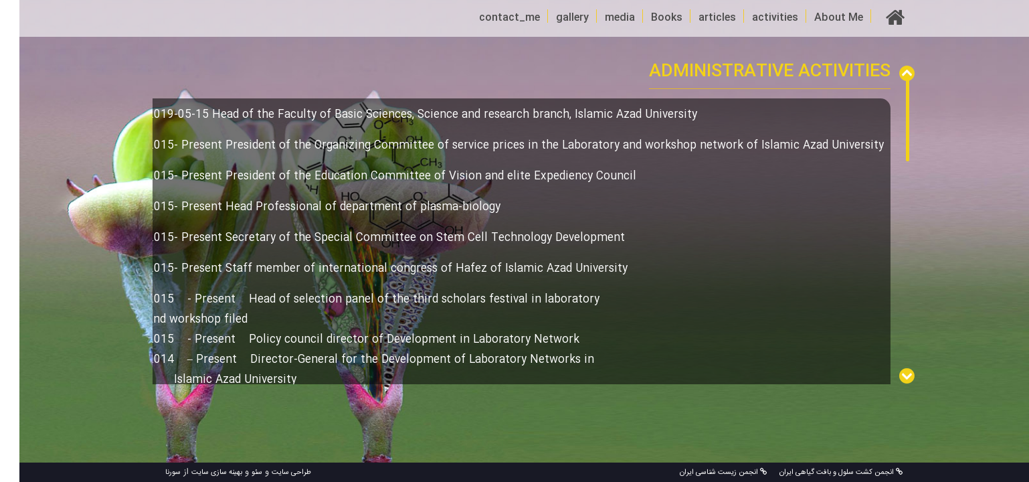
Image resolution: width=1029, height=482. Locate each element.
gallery (553, 17)
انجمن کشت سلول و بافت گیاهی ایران (820, 473)
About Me (819, 17)
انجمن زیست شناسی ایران (703, 473)
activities (756, 17)
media (600, 17)
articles (698, 17)
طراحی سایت (272, 473)
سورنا (153, 473)
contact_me (490, 17)
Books (647, 17)
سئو (237, 473)
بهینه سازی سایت (197, 473)
